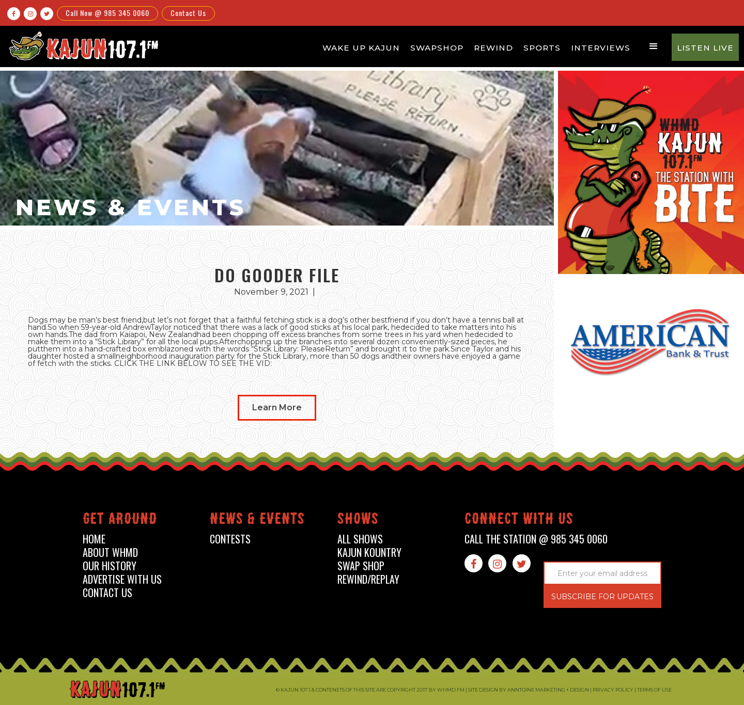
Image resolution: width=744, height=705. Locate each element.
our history (109, 565)
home (94, 539)
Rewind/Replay (368, 579)
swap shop (360, 565)
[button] (653, 46)
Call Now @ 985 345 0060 (107, 12)
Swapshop (436, 48)
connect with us (519, 520)
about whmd (110, 552)
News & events (257, 520)
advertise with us (122, 579)
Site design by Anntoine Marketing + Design (528, 690)
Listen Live (705, 48)
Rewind (493, 48)
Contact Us (188, 12)
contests (230, 539)
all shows (360, 539)
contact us (107, 592)
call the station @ (536, 539)
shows (358, 520)
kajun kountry (369, 552)
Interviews (600, 48)
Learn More (277, 407)
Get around (120, 520)
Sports (542, 48)
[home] (82, 45)
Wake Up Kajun (361, 48)
